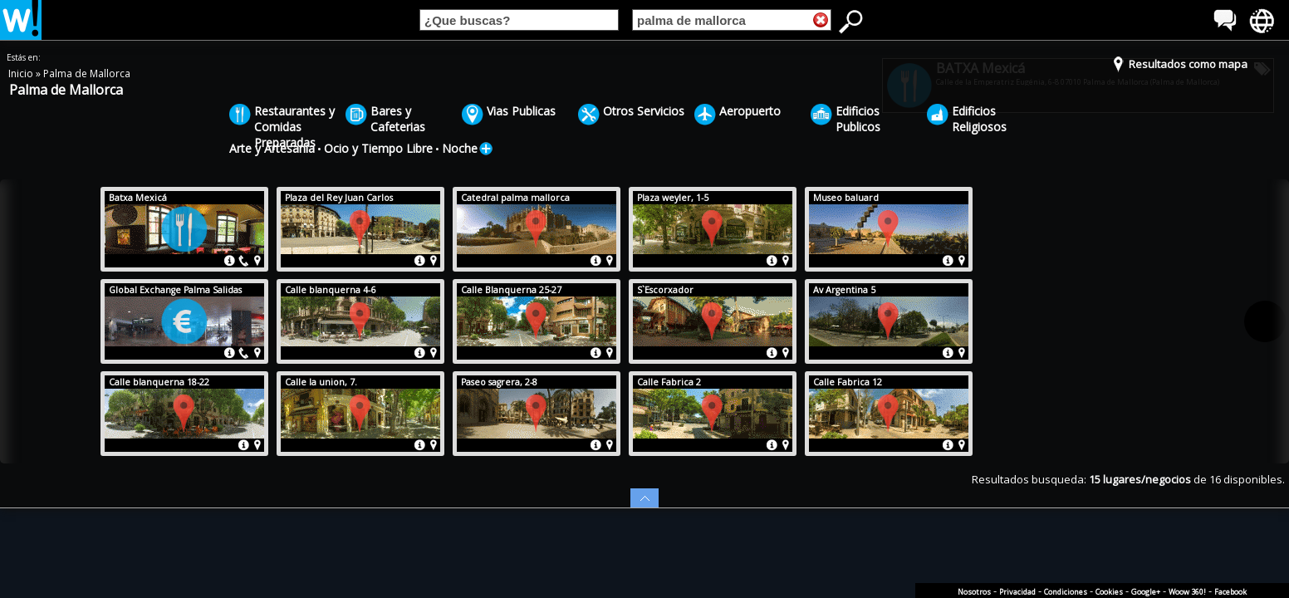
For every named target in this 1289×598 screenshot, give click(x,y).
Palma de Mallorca (86, 73)
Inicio (22, 73)
